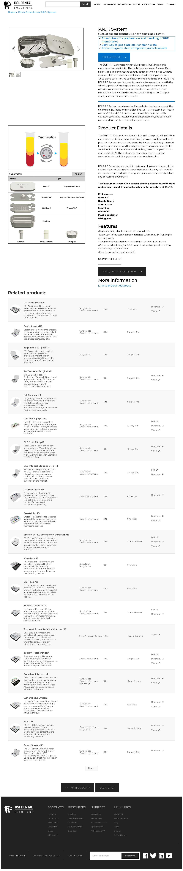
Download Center (75, 818)
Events (117, 831)
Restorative (52, 827)
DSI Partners (96, 818)
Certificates (73, 822)
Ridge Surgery (134, 681)
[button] (109, 4)
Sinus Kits (132, 309)
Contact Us (96, 814)
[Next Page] (91, 768)
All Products (53, 835)
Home (11, 12)
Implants (52, 814)
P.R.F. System (48, 12)
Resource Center (121, 818)
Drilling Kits (132, 425)
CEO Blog (72, 831)
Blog (116, 822)
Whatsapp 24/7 (98, 831)
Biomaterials (53, 822)
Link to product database (114, 285)
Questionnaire (97, 827)
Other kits (32, 12)
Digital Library (120, 835)
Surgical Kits (133, 332)
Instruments (53, 818)
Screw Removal (135, 541)
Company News (75, 827)
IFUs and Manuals (99, 822)
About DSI (118, 814)
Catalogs (72, 814)
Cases (116, 827)
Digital (50, 831)
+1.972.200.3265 (75, 856)
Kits (20, 12)
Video (155, 311)
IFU (154, 421)
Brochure (157, 306)
